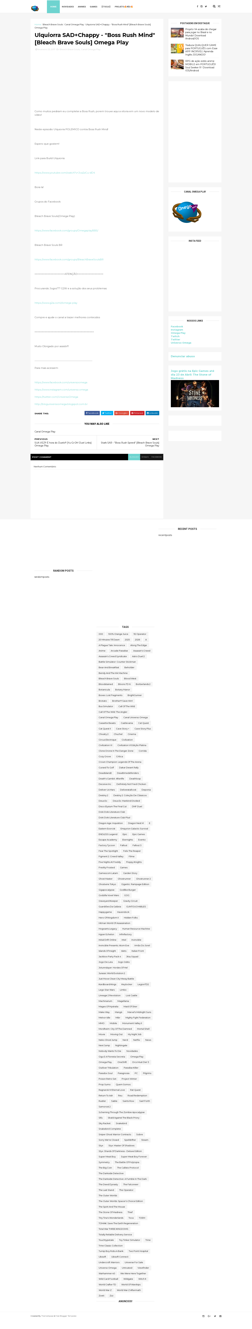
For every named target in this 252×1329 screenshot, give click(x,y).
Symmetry (104, 1171)
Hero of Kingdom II (109, 926)
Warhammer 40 (107, 1282)
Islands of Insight (107, 959)
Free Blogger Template (69, 1324)
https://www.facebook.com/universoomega (64, 391)
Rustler (102, 1110)
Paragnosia (123, 1082)
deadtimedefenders (128, 782)
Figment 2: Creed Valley (111, 865)
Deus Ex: (103, 809)
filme (132, 865)
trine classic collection (111, 1254)
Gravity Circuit (130, 909)
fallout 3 (137, 854)
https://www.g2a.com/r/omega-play (59, 311)
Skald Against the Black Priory (123, 1126)
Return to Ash (106, 1104)
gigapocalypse (106, 898)
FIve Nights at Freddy (110, 870)
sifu (101, 1126)
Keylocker (127, 993)
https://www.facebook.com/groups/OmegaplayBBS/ (70, 239)
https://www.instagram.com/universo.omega (65, 398)
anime (102, 659)
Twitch (171, 336)
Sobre (139, 1143)
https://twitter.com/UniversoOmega (60, 405)
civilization (127, 748)
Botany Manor (122, 698)
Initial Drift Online (107, 948)
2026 (137, 648)
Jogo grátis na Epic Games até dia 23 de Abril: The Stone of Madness (188, 374)
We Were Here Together (133, 1282)
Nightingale (121, 1054)
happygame (105, 921)
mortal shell (143, 1037)
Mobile (113, 1032)
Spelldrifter (130, 1148)
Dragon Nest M (136, 832)
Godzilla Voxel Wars (109, 904)
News (148, 1048)
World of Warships (130, 1293)
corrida (143, 759)
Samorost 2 (105, 1115)
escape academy (108, 848)
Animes (86, 6)
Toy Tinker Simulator (129, 1249)
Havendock (123, 921)
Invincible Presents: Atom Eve (114, 954)
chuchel (118, 743)
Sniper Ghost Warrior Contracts (115, 1143)
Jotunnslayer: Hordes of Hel (113, 976)
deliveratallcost (128, 798)
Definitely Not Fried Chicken (131, 793)
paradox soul (106, 1082)
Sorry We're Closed (109, 1148)
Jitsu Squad (132, 965)
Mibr (118, 1026)
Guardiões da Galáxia (110, 915)
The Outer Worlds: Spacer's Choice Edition (121, 1209)
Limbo (123, 998)
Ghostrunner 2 (143, 887)
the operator (126, 1198)
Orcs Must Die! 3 (140, 1071)
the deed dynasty (108, 1193)
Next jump (104, 1054)
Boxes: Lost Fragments (110, 704)
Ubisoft (102, 1265)
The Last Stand (106, 1198)
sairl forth (144, 1110)
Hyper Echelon (106, 943)
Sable (114, 1110)
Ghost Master (106, 887)
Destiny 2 (103, 804)
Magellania (123, 1009)
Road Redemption (137, 1104)
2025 (127, 648)
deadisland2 (105, 782)
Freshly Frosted (107, 876)
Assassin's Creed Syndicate (113, 665)
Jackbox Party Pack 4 (110, 965)
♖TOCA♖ (110, 6)
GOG (126, 904)
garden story (130, 881)
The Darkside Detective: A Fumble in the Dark (123, 1187)
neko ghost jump (108, 1048)
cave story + (122, 737)
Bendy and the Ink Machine (113, 681)
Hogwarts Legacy (108, 937)
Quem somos (123, 1093)
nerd (125, 1048)
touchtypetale (106, 1249)
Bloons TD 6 (124, 692)
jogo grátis (124, 971)
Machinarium (105, 1009)
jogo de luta (106, 971)
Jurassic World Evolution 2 (112, 982)
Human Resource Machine (136, 937)
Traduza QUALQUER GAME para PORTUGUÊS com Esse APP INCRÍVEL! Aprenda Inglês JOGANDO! (197, 50)
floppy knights (134, 870)
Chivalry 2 (103, 743)
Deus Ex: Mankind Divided (126, 809)
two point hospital (138, 1260)
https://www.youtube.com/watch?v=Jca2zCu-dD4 (68, 181)
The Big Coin (105, 1176)
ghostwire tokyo (107, 893)
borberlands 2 (143, 692)
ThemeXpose (51, 1324)
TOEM (142, 1226)
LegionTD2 (143, 993)
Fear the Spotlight (108, 859)
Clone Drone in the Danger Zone (116, 759)
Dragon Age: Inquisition (111, 832)
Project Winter (129, 1087)
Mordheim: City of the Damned (115, 1037)
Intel (124, 948)
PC (136, 1082)
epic (125, 843)
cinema (132, 743)
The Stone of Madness (110, 1221)
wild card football (108, 1287)
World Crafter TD (107, 1293)
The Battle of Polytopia (127, 1171)
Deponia (146, 798)
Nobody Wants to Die (110, 1059)
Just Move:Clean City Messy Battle (116, 987)
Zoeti (101, 1304)
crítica (119, 765)
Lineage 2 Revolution (110, 1004)
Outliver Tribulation (108, 1076)
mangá (118, 1020)
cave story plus (143, 737)
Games (98, 6)
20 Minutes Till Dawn (109, 648)
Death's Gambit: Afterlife (111, 787)
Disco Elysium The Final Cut (113, 815)
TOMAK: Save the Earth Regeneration (118, 1232)
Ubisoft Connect (119, 1265)
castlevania (127, 731)
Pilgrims (147, 1082)
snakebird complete (110, 1137)
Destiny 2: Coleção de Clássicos (130, 804)
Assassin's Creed (141, 659)
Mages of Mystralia (108, 1015)
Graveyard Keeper (108, 909)
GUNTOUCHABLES (136, 915)
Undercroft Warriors (109, 1271)
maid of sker (130, 1015)
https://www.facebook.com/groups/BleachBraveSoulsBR (72, 268)
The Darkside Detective (111, 1182)
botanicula (104, 698)
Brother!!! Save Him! (122, 709)
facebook (153, 466)
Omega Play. (105, 1071)
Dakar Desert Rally (129, 776)
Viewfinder (143, 1276)
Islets (123, 959)
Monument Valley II (132, 1032)
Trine (148, 1249)
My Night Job (134, 1043)
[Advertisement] (191, 131)
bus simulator (106, 715)
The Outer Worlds (108, 1204)
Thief (130, 1221)
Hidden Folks (131, 926)
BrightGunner (135, 704)
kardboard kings (107, 993)
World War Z (105, 1299)
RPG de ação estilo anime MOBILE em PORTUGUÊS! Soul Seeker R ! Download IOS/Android (196, 66)
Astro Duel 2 (138, 665)
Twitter (171, 339)
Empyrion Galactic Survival (134, 837)
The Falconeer (130, 1193)
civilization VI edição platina (131, 754)
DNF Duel (137, 815)
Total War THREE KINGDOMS (113, 1237)
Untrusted (127, 1276)
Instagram (173, 329)
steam (144, 1148)
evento (142, 848)
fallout (123, 854)
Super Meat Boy (107, 1165)
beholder (129, 676)
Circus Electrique (107, 748)
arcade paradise (119, 659)
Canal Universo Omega (135, 726)
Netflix (136, 1048)
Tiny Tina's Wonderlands (111, 1226)
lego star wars (107, 998)
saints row (128, 1110)
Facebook (173, 326)
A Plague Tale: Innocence (112, 654)
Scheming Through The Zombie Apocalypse (122, 1121)
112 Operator (140, 643)
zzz (111, 1304)
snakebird (121, 1132)
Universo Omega (177, 342)
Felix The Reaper (132, 859)
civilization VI (105, 754)
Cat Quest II (105, 737)
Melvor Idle (104, 1026)
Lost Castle (131, 1004)
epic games (138, 843)
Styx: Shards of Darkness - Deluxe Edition (120, 1159)
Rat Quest (135, 1098)
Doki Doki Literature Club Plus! (114, 826)
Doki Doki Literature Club (112, 820)
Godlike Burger (128, 898)
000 (101, 643)
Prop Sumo (105, 1093)
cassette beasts (107, 731)
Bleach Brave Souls (57, 24)
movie (102, 1043)
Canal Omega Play (78, 24)
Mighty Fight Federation (138, 1026)
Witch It (142, 1287)
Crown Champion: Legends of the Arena (120, 770)
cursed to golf (106, 776)
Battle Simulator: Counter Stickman (117, 670)
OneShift (122, 1071)
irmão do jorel (142, 954)
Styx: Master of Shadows (121, 1154)
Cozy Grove (105, 765)
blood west (130, 687)
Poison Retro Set (107, 1087)
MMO (101, 1032)
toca (131, 1226)
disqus (140, 466)
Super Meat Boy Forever (134, 1165)
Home (58, 6)
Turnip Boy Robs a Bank (111, 1260)
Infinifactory (125, 943)
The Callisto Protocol (128, 1176)
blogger (129, 466)
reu (120, 1104)
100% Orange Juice (118, 643)
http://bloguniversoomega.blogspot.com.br (64, 412)
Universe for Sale (134, 1271)
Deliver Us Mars (107, 798)
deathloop (135, 787)
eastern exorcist (107, 837)
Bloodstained (106, 692)
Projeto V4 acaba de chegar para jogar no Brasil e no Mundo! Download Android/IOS (197, 34)
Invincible (136, 948)
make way (104, 1020)
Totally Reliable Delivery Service (115, 1243)
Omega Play (174, 333)
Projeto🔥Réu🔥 (128, 6)
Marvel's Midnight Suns (139, 1020)
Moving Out (116, 1043)
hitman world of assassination (114, 932)
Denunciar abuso (179, 356)
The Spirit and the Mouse (112, 1215)
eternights (127, 848)
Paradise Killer (131, 1076)
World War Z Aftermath (129, 1299)
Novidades (72, 6)
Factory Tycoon (107, 854)
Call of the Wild (126, 715)
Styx (101, 1154)
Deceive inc (105, 793)
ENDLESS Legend (108, 843)
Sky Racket (105, 1132)
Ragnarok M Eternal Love (112, 1098)
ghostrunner (124, 887)
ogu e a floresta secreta (112, 1065)
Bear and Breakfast (109, 676)
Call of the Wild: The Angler (113, 720)
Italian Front (138, 959)
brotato (103, 709)
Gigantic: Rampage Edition (135, 893)
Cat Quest (143, 731)
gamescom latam (108, 881)
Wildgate (128, 1287)
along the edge (138, 654)
